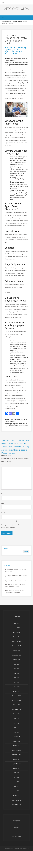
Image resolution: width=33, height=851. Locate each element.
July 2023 (16, 773)
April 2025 (16, 677)
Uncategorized (16, 836)
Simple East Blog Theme (11, 848)
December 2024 (16, 696)
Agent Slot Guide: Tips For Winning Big (15, 581)
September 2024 (16, 709)
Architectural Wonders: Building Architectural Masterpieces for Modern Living (15, 449)
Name (3, 494)
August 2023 (16, 768)
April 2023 (16, 786)
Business (8, 21)
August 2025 (16, 659)
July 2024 (16, 718)
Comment (4, 465)
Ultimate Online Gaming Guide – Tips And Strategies (16, 576)
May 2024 (16, 727)
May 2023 (16, 782)
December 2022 (16, 800)
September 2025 (16, 655)
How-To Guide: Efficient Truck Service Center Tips (15, 570)
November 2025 (16, 646)
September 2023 (16, 764)
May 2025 (16, 673)
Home (3, 21)
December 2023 (16, 750)
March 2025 (16, 682)
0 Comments (19, 54)
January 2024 (16, 746)
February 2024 (16, 741)
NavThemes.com (24, 848)
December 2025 (16, 641)
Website (3, 513)
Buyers (18, 48)
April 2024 (16, 732)
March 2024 (16, 736)
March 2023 (16, 791)
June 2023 (16, 777)
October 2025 (16, 650)
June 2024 (16, 723)
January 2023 (16, 795)
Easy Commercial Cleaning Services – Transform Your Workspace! (15, 591)
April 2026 (16, 623)
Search (6, 548)
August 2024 (16, 714)
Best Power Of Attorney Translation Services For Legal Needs (15, 585)
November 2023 (16, 754)
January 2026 (16, 637)
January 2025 (16, 691)
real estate (16, 50)
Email (3, 503)
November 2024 (16, 700)
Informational (16, 832)
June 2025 (16, 668)
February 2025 (16, 687)
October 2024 (16, 705)
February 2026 (16, 632)
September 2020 (16, 804)
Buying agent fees (15, 93)
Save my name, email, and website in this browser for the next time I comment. (15, 526)
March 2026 (16, 628)
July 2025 (16, 664)
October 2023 (16, 759)
